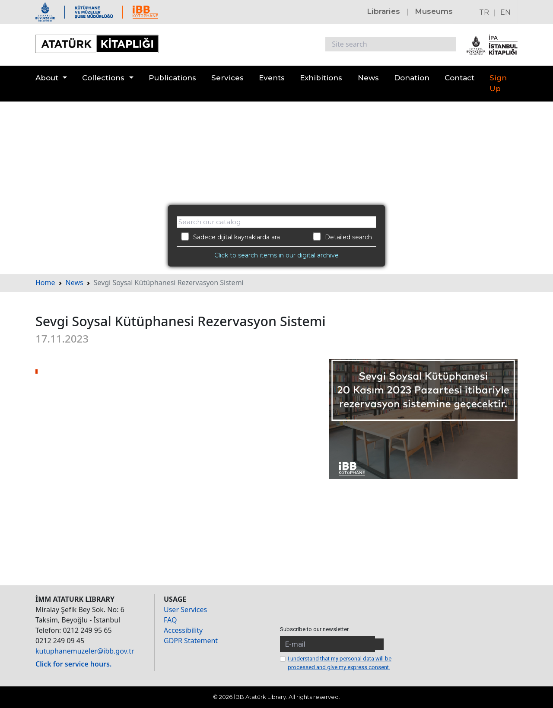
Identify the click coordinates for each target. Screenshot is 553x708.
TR (484, 12)
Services (227, 77)
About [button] (46, 77)
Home (45, 282)
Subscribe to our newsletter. (315, 629)
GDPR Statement (191, 640)
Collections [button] (103, 77)
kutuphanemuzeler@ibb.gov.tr (84, 651)
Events (272, 77)
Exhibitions (321, 77)
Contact (459, 77)
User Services (185, 609)
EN (505, 12)
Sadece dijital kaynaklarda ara (230, 236)
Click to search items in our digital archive (276, 255)
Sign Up (498, 83)
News (368, 77)
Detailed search (342, 236)
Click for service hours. (73, 664)
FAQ (170, 620)
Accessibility (183, 630)
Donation (411, 77)
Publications (172, 77)
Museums (434, 11)
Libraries (383, 11)
